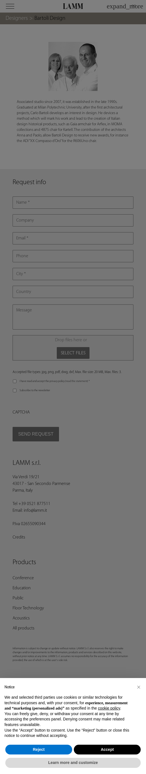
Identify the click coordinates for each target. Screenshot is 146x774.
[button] (138, 686)
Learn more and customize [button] (73, 762)
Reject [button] (38, 749)
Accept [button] (107, 749)
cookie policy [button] (109, 708)
